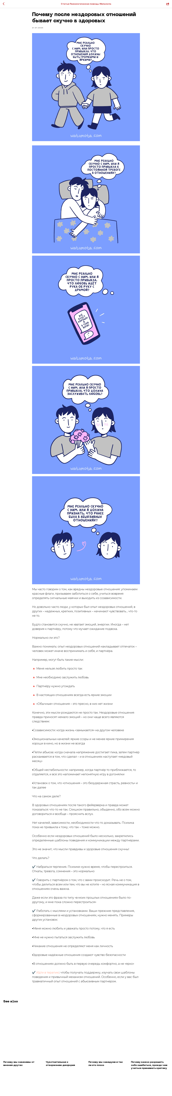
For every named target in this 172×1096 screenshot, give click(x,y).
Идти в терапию (47, 974)
